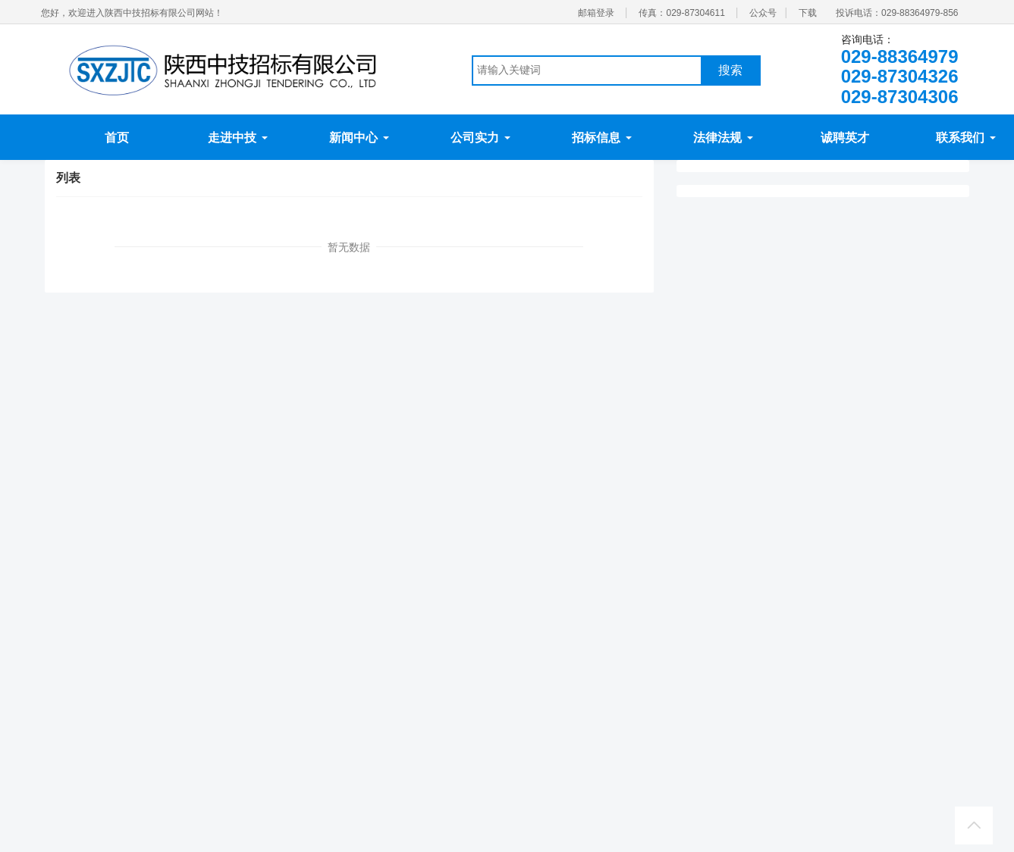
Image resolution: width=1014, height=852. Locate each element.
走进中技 (237, 137)
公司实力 (480, 137)
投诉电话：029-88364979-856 (897, 13)
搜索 (730, 70)
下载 (808, 13)
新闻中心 (358, 137)
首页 (117, 137)
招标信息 (601, 137)
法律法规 (722, 137)
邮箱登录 (596, 13)
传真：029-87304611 (681, 13)
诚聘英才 (845, 137)
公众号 (763, 13)
